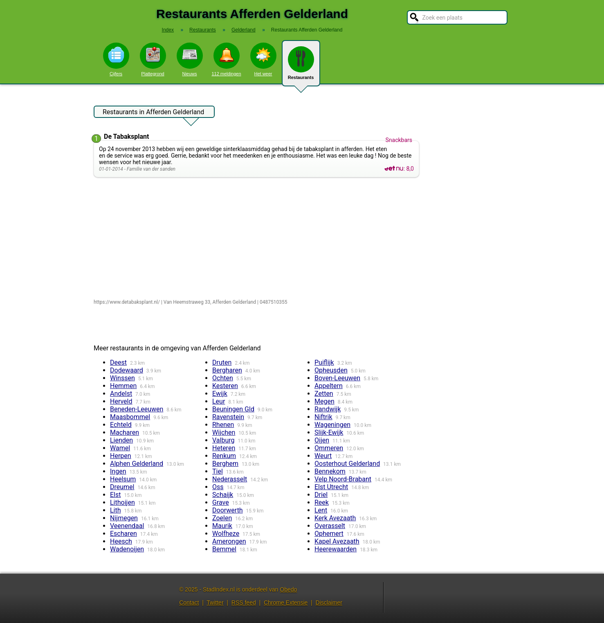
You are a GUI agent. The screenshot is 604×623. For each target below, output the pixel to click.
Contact (189, 602)
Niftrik (323, 417)
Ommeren (328, 448)
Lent (320, 510)
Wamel (120, 448)
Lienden (121, 440)
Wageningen (332, 425)
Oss (218, 487)
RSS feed (243, 602)
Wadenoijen (127, 549)
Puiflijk (324, 362)
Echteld (121, 425)
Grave (220, 502)
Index (168, 30)
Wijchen (223, 432)
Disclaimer (329, 602)
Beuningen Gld (233, 409)
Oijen (321, 440)
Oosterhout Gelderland (347, 463)
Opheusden (331, 370)
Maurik (222, 526)
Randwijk (327, 409)
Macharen (124, 432)
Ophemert (329, 533)
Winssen (122, 378)
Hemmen (123, 386)
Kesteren (225, 386)
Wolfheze (225, 533)
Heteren (223, 448)
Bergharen (227, 370)
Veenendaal (127, 526)
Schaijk (222, 495)
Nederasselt (229, 479)
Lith (115, 510)
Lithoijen (122, 502)
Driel (321, 495)
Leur (218, 401)
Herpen (120, 456)
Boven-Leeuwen (337, 378)
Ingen (118, 471)
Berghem (225, 463)
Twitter (215, 602)
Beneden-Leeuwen (136, 409)
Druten (221, 362)
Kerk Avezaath (335, 518)
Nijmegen (124, 518)
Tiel (217, 471)
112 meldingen (226, 59)
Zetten (323, 393)
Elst (115, 495)
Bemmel (224, 549)
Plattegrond (153, 59)
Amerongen (229, 541)
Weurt (323, 456)
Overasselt (329, 526)
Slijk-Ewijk (328, 432)
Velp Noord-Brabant (342, 479)
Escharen (123, 533)
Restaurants (301, 66)
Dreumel (122, 487)
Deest (118, 362)
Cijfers (116, 59)
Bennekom (330, 471)
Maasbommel (130, 417)
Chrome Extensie (286, 602)
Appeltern (328, 386)
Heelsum (123, 479)
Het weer (263, 59)
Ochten (222, 378)
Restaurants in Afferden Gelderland (153, 113)
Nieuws (190, 59)
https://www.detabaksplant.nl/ (127, 302)
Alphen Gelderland (136, 463)
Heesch (121, 541)
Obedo (288, 589)
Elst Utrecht (331, 487)
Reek (321, 502)
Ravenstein (228, 417)
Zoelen (222, 518)
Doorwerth (227, 510)
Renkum (224, 456)
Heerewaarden (335, 549)
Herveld (121, 401)
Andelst (121, 393)
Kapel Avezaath (336, 541)
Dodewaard (126, 370)
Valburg (223, 440)
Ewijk (219, 393)
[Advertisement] (258, 238)
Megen (324, 401)
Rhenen (223, 425)
